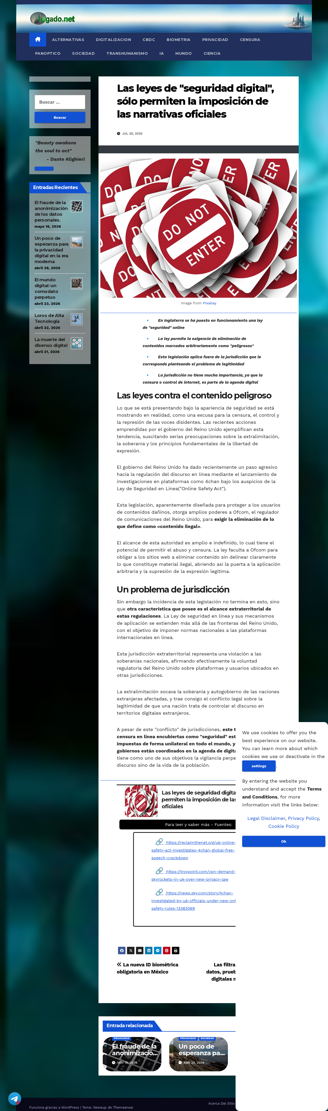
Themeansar (123, 1107)
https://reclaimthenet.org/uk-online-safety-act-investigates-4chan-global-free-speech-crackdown (193, 850)
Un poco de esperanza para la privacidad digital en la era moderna (52, 250)
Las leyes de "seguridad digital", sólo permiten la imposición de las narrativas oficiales (195, 101)
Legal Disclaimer (266, 818)
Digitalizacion (113, 39)
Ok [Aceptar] (283, 841)
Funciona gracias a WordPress (54, 1107)
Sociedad (83, 53)
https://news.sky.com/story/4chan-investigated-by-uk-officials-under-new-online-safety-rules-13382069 (197, 901)
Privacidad (215, 39)
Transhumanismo (127, 53)
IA (162, 53)
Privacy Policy (303, 818)
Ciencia (212, 53)
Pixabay (209, 303)
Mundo (183, 53)
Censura (250, 39)
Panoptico (48, 53)
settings (259, 766)
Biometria (179, 39)
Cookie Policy (283, 826)
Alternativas (68, 39)
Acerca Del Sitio (221, 1103)
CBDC (149, 39)
